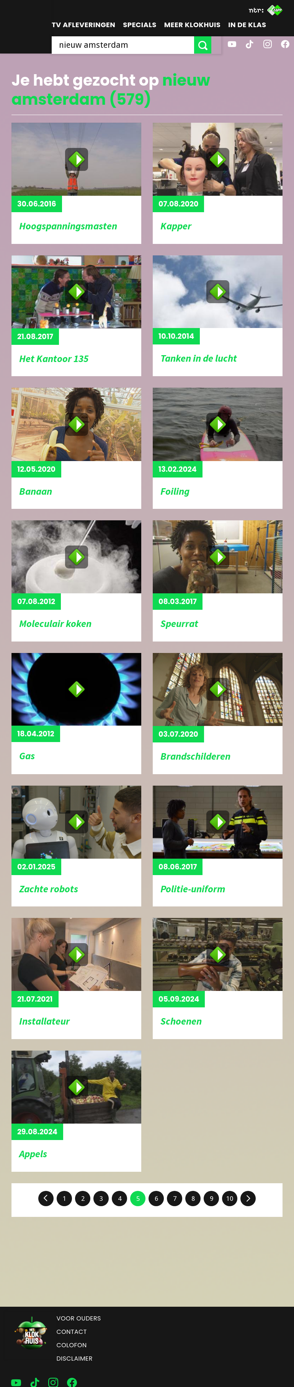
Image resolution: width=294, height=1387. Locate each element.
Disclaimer (75, 1358)
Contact (72, 1331)
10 (229, 1198)
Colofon (72, 1345)
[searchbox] (128, 45)
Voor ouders (79, 1318)
